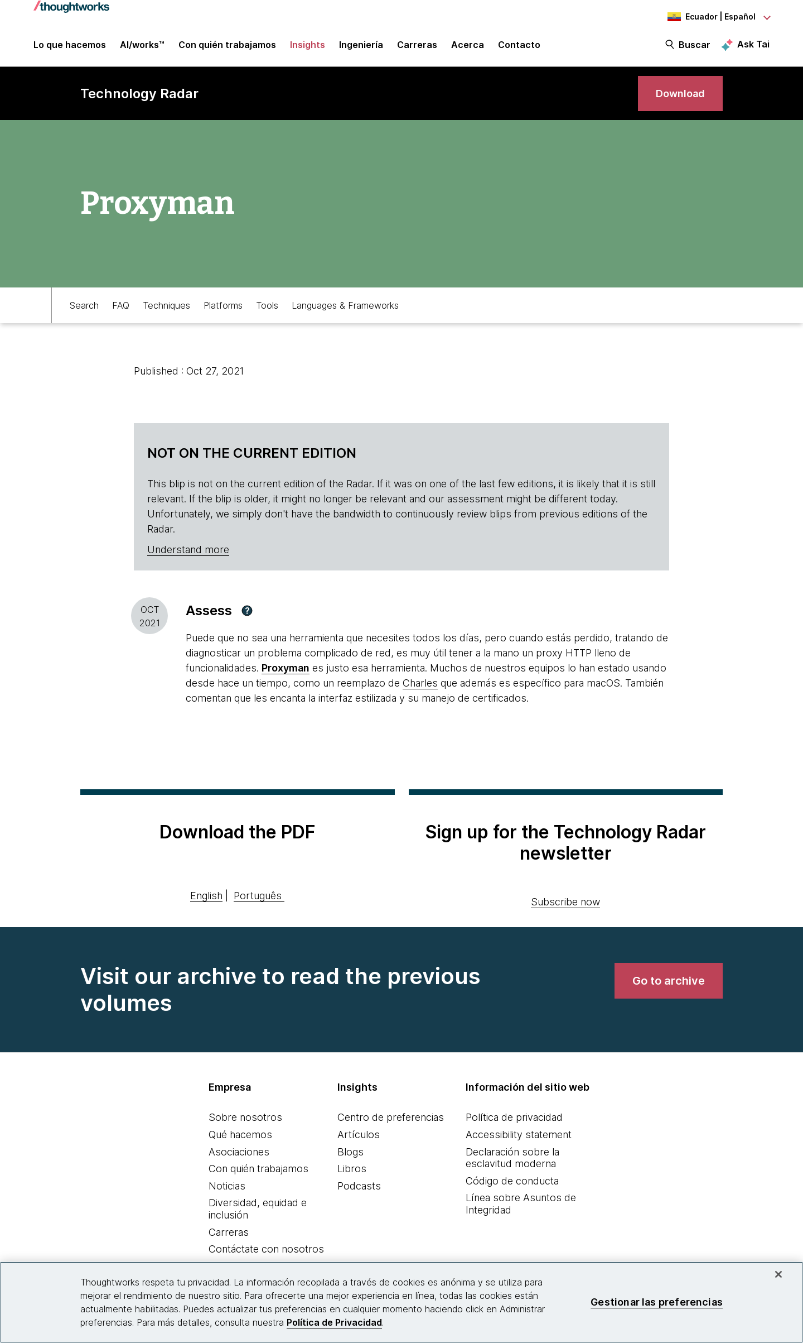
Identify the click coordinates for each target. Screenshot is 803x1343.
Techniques (166, 305)
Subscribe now (565, 902)
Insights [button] (307, 45)
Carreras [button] (417, 45)
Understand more (188, 549)
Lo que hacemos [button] (69, 45)
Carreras (229, 1232)
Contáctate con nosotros (266, 1249)
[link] (680, 93)
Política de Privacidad (334, 1322)
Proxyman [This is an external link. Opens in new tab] (285, 668)
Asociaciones (239, 1152)
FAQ (120, 305)
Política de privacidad (514, 1117)
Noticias (227, 1186)
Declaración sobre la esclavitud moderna (512, 1158)
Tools (267, 305)
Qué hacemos (240, 1134)
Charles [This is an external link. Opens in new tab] (420, 683)
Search (84, 305)
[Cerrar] (778, 1274)
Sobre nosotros (245, 1117)
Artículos (358, 1134)
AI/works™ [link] (142, 45)
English (206, 895)
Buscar (694, 45)
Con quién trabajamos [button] (227, 45)
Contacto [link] (519, 45)
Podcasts (359, 1186)
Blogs (350, 1152)
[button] (247, 610)
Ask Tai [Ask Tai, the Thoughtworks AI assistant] (753, 45)
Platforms (223, 305)
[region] (401, 1302)
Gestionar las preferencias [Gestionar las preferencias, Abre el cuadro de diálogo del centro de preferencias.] (657, 1302)
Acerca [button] (467, 45)
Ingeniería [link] (361, 45)
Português (258, 895)
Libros (351, 1168)
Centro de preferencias (390, 1117)
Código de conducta (512, 1181)
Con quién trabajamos (258, 1168)
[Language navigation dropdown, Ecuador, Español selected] (708, 16)
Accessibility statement (519, 1134)
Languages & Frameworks (345, 305)
